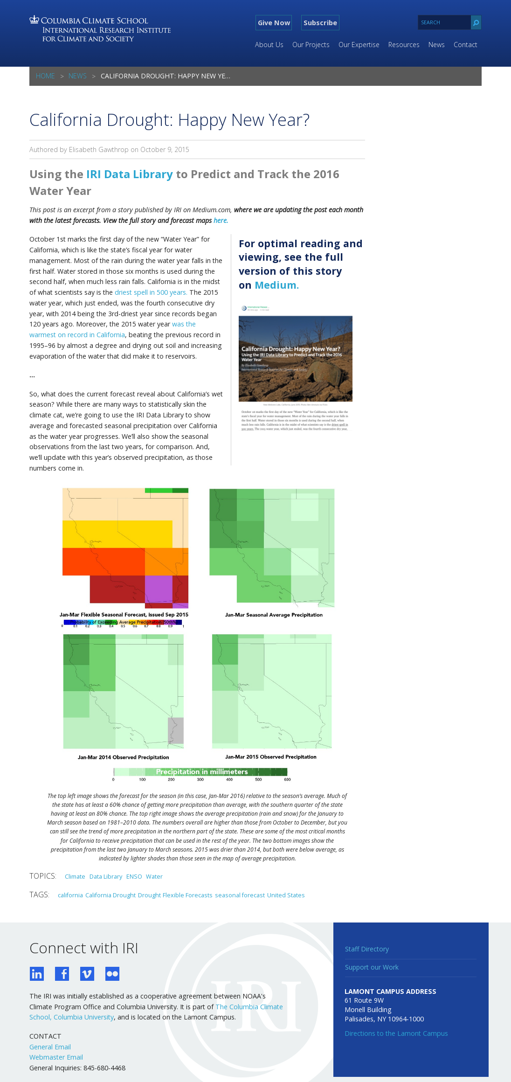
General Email (50, 1046)
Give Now (274, 22)
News (436, 44)
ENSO (134, 876)
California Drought (110, 895)
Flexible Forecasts (188, 895)
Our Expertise (359, 44)
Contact (465, 44)
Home (45, 75)
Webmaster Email (56, 1057)
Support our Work (372, 967)
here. (221, 220)
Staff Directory (367, 948)
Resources (404, 44)
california (70, 895)
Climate (75, 876)
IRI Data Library (129, 173)
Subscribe (320, 22)
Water (154, 876)
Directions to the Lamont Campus (396, 1033)
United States (286, 895)
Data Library (106, 876)
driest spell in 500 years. (151, 292)
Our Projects (311, 44)
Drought (149, 895)
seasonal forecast (240, 895)
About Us (269, 44)
